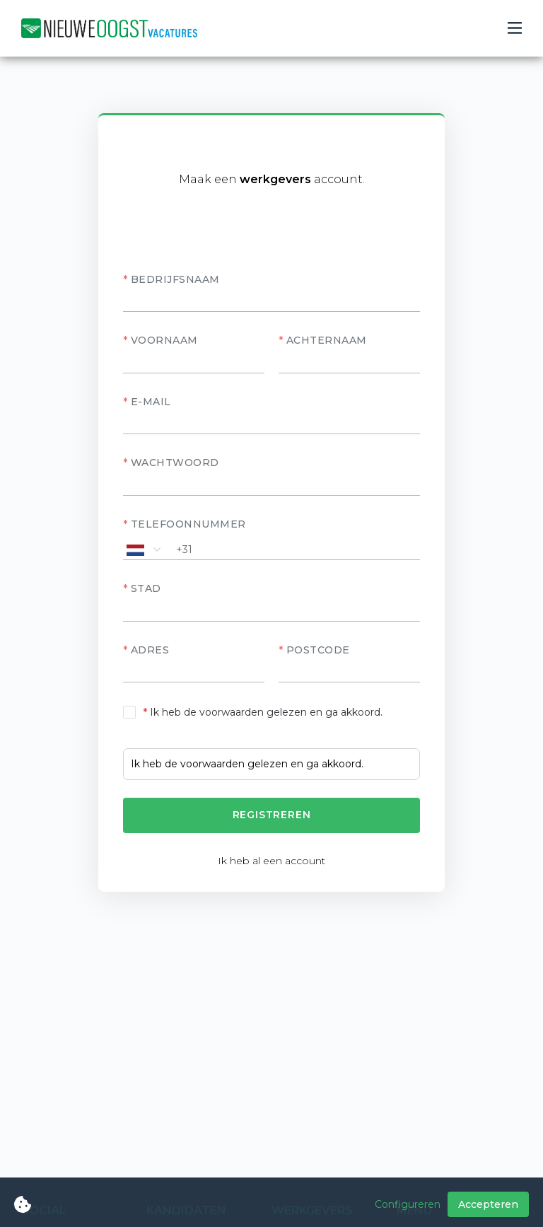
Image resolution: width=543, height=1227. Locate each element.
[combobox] (271, 611)
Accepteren (488, 1204)
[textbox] (271, 611)
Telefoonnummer (188, 524)
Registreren (272, 814)
